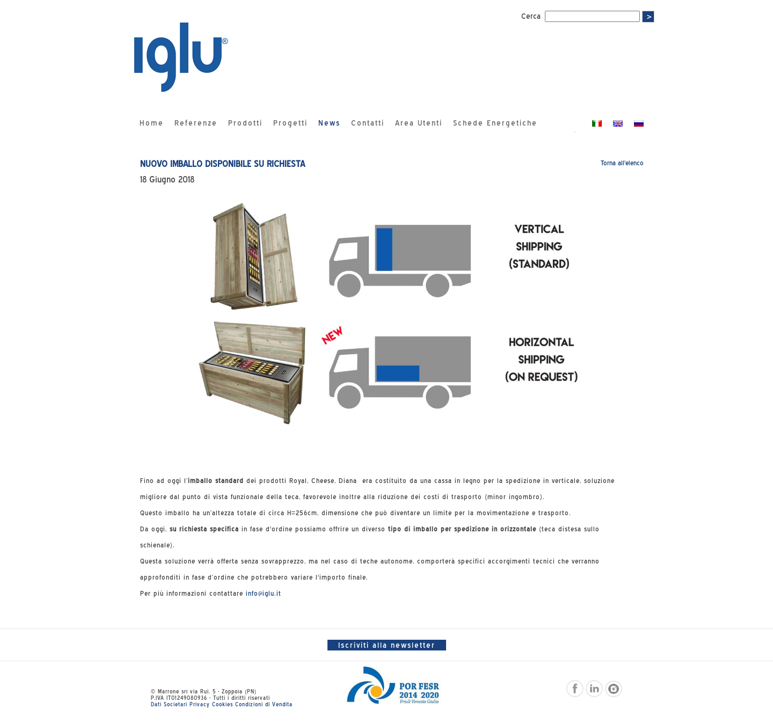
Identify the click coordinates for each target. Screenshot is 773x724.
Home (152, 123)
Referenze (195, 123)
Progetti (290, 123)
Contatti (367, 123)
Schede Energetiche (495, 123)
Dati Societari (169, 704)
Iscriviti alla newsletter (386, 645)
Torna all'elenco (622, 163)
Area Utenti (418, 123)
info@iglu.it (263, 593)
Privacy (199, 704)
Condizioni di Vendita (264, 704)
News (329, 123)
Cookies (222, 704)
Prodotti (245, 123)
